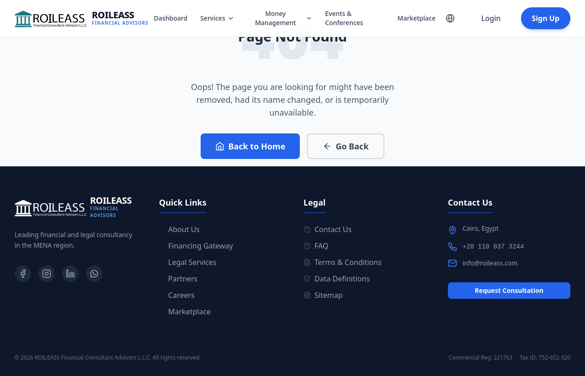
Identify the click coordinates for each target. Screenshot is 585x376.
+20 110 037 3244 (493, 246)
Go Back (345, 146)
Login (491, 18)
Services (217, 18)
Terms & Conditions (342, 262)
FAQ (315, 246)
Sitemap (323, 295)
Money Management (283, 18)
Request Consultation (509, 290)
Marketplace (417, 18)
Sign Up (545, 18)
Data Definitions (336, 279)
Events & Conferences (344, 18)
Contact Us (327, 229)
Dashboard (170, 18)
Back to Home (250, 146)
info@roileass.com (490, 263)
